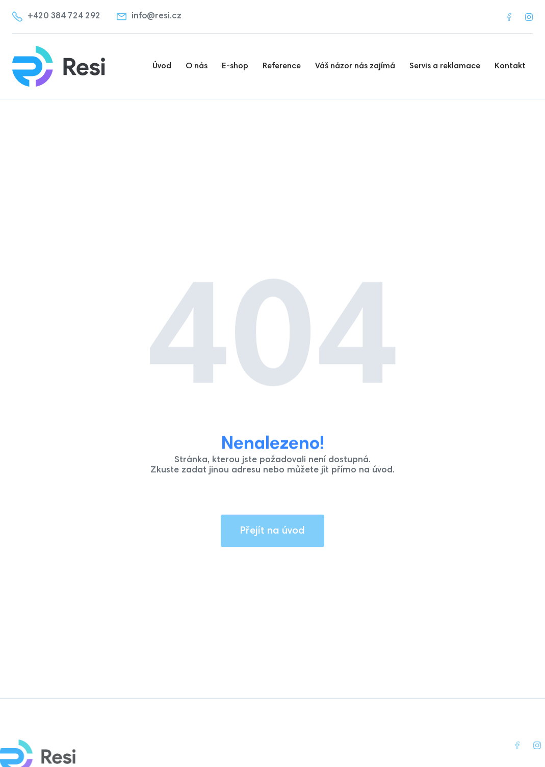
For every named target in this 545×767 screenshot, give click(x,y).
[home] (63, 66)
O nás (196, 66)
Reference (282, 66)
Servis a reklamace (444, 66)
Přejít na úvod (272, 537)
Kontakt (510, 66)
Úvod (161, 66)
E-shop (235, 66)
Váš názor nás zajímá (355, 66)
